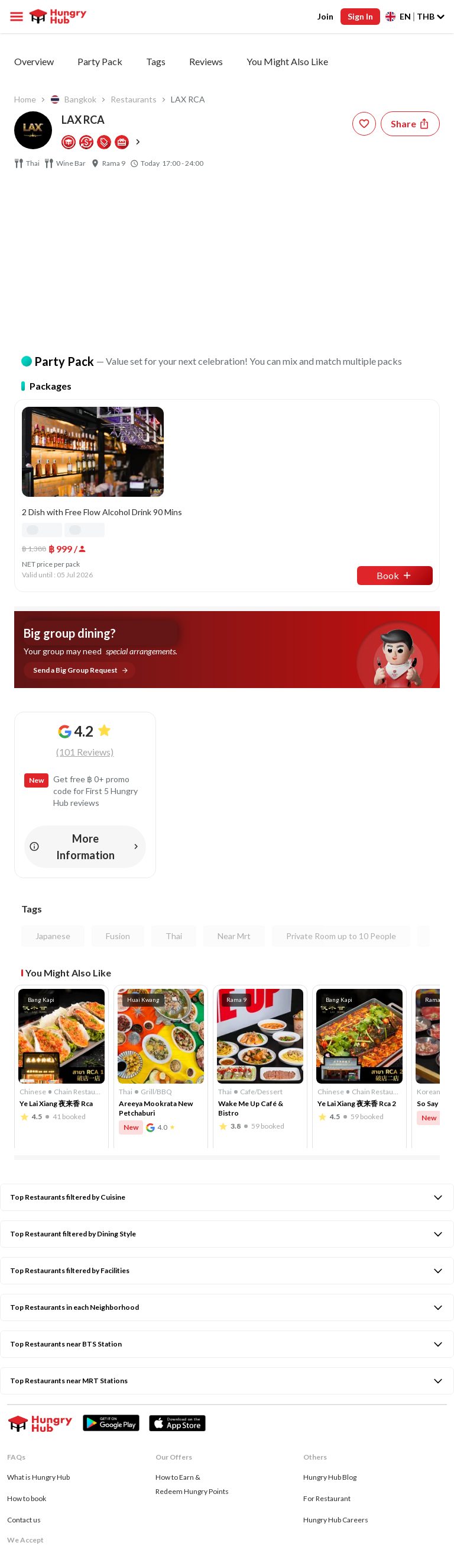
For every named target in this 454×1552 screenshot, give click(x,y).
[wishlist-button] (364, 124)
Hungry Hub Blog (329, 1315)
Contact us (24, 1358)
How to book (26, 1336)
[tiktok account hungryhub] (122, 1474)
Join (325, 16)
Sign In (360, 16)
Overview (34, 61)
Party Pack (99, 61)
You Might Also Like (287, 61)
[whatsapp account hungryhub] (94, 1474)
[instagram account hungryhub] (42, 1474)
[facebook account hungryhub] (14, 1474)
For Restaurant (327, 1336)
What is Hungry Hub (38, 1315)
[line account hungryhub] (150, 1474)
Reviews (206, 61)
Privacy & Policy (32, 1496)
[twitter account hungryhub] (69, 1474)
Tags (156, 61)
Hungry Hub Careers (335, 1358)
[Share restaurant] (410, 123)
